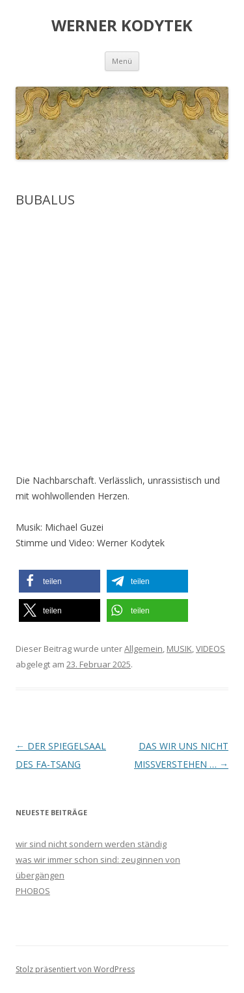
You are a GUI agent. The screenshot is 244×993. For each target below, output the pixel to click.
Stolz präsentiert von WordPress (75, 969)
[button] (59, 581)
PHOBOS (33, 891)
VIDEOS (210, 648)
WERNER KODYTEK (122, 26)
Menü (122, 61)
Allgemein (143, 648)
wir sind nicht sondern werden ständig (91, 844)
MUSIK (179, 648)
